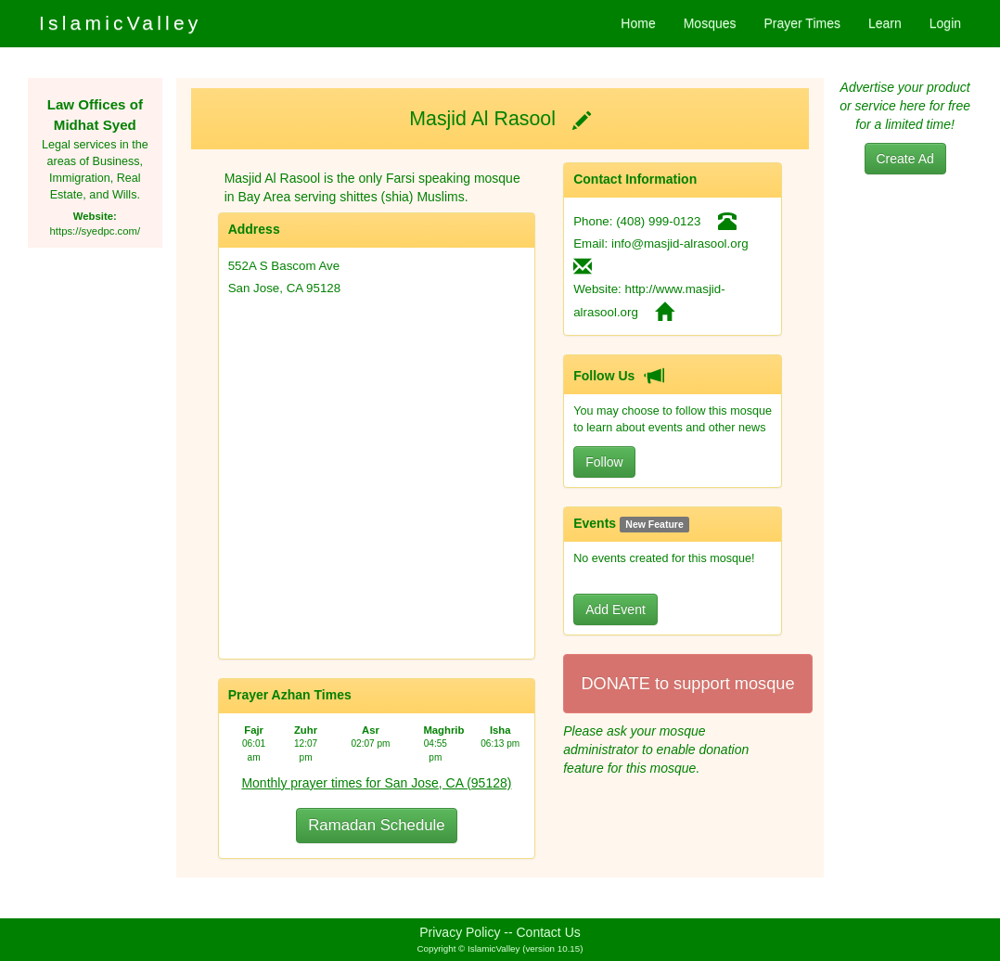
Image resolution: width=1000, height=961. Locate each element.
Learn (885, 23)
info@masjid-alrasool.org (680, 243)
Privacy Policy (459, 932)
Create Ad (905, 158)
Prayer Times (802, 23)
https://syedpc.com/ (95, 231)
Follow (603, 462)
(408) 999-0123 (658, 221)
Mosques (710, 23)
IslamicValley (120, 22)
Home (638, 23)
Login (945, 23)
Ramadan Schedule (376, 825)
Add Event (615, 609)
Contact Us (549, 932)
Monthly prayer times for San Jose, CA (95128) (376, 782)
